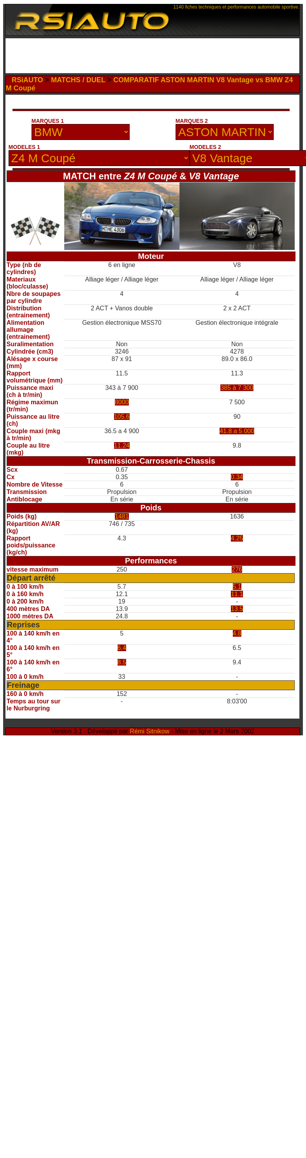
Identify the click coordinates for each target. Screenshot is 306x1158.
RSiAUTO (27, 80)
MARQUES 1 (48, 121)
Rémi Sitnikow (149, 731)
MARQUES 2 (192, 121)
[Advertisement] (152, 55)
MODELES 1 (24, 147)
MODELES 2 (205, 147)
